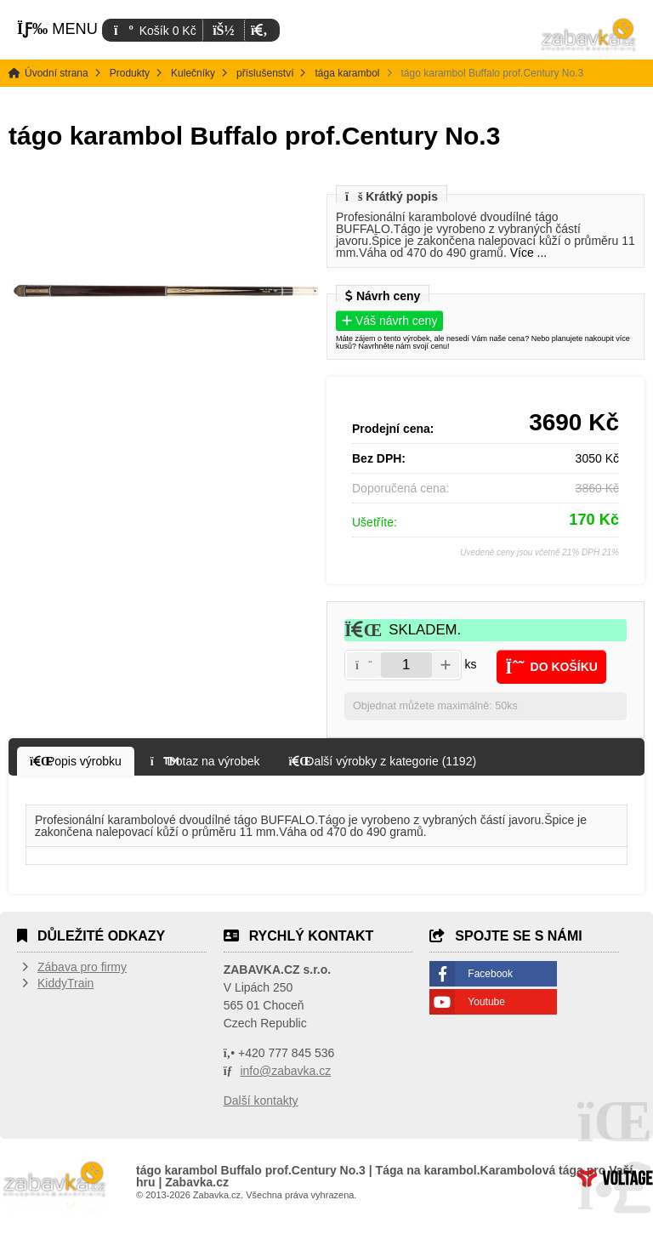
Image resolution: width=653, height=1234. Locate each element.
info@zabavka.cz (285, 1071)
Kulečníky (193, 73)
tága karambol (347, 73)
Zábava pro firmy (82, 967)
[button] (259, 30)
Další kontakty (261, 1100)
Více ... (529, 252)
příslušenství (264, 73)
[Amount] (406, 665)
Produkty (130, 73)
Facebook (490, 974)
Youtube (486, 1002)
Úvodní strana (589, 43)
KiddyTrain (65, 983)
